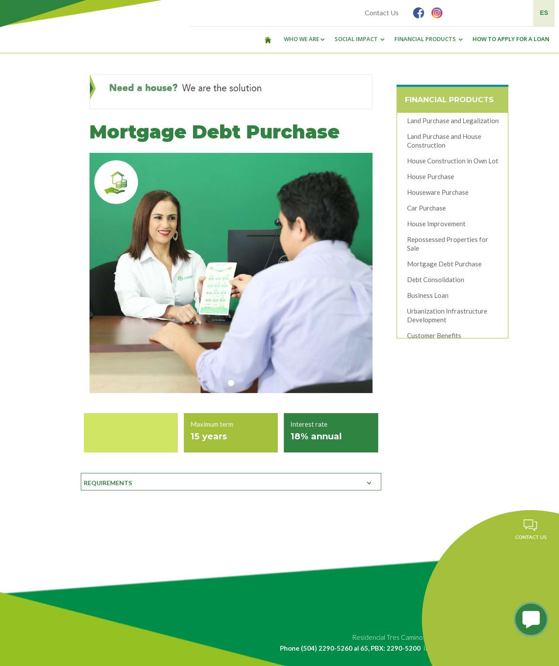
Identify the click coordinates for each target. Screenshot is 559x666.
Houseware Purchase (438, 194)
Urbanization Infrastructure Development (447, 317)
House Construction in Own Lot (452, 163)
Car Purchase (426, 210)
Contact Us (382, 12)
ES (544, 12)
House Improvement (436, 226)
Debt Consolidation (435, 282)
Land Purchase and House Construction (444, 143)
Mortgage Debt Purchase (444, 266)
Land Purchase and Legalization (453, 123)
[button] (302, 39)
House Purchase (430, 179)
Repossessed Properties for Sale (447, 246)
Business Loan (428, 297)
